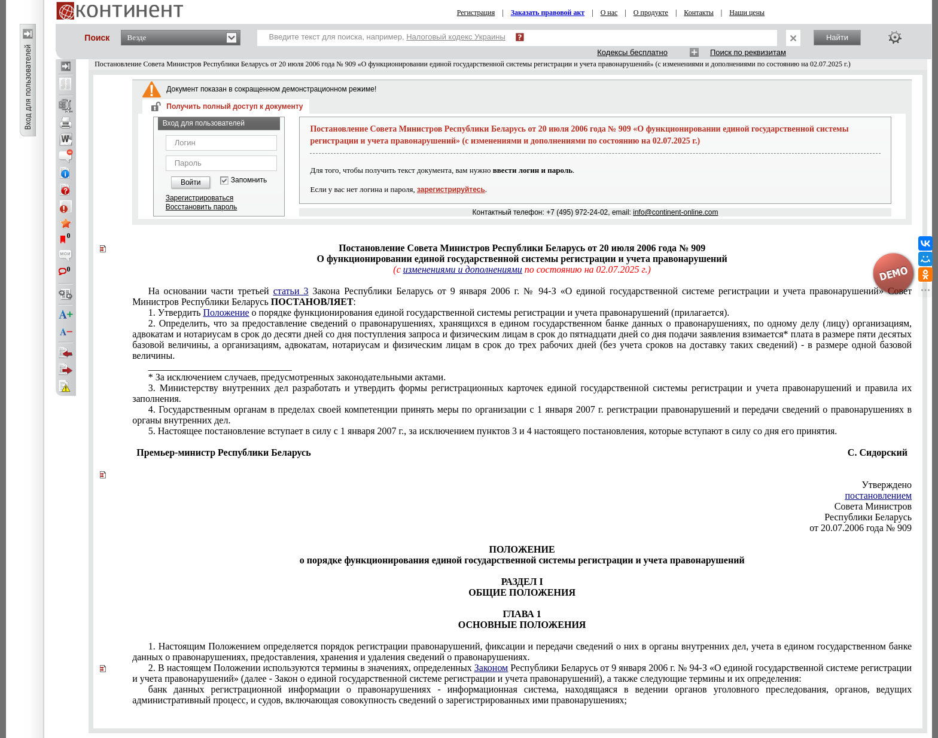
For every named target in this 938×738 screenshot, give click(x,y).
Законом (491, 668)
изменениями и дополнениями (462, 269)
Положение (226, 312)
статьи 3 (291, 291)
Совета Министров (873, 506)
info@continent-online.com (675, 212)
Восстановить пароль (201, 207)
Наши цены (747, 12)
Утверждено (886, 485)
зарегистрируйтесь (451, 189)
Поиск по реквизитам (748, 52)
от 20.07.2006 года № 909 (860, 528)
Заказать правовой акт (548, 12)
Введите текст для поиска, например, (387, 36)
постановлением (878, 495)
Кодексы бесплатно (632, 52)
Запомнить (249, 180)
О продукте (651, 12)
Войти (191, 182)
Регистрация (476, 12)
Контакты (699, 12)
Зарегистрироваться (199, 198)
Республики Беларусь (868, 517)
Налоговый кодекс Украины (455, 36)
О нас (609, 12)
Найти (837, 37)
